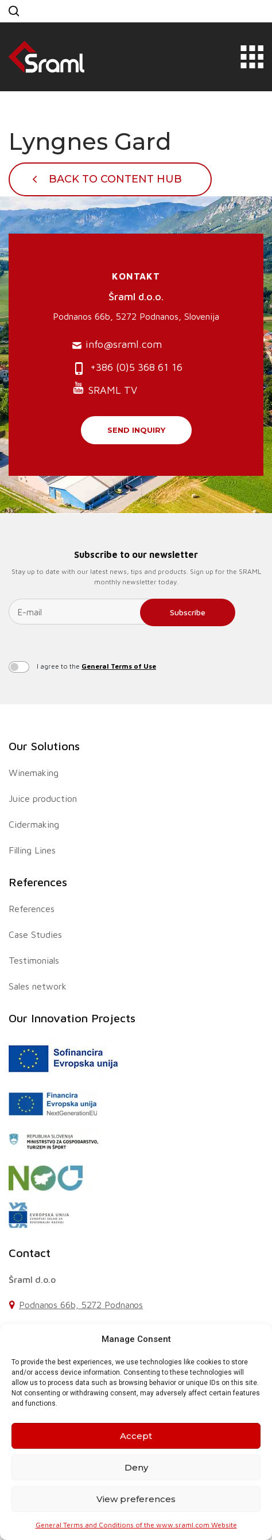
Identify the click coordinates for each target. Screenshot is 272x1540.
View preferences (136, 1499)
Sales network (38, 986)
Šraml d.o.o (32, 1279)
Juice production (43, 798)
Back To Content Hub (115, 179)
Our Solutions (44, 745)
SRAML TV (104, 389)
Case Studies (35, 934)
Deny (136, 1467)
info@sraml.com (117, 344)
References (38, 882)
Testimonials (34, 960)
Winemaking (34, 772)
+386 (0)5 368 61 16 (127, 368)
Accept (136, 1435)
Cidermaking (34, 824)
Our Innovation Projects (72, 1018)
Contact (29, 1252)
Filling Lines (32, 850)
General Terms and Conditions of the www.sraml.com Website (136, 1524)
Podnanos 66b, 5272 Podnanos (81, 1305)
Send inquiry (136, 430)
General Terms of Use (118, 666)
